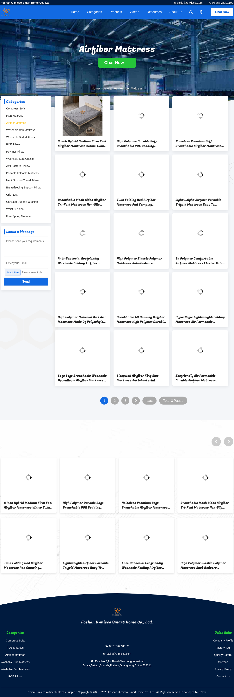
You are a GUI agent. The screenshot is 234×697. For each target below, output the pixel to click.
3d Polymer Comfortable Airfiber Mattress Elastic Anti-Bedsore (200, 261)
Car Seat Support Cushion (22, 201)
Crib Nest (11, 194)
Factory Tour (223, 647)
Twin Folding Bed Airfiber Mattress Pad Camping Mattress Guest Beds (136, 202)
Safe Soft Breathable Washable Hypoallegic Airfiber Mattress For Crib (82, 378)
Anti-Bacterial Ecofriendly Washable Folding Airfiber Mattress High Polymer (78, 261)
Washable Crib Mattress (20, 130)
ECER (202, 692)
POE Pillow (13, 144)
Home (75, 12)
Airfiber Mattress (16, 122)
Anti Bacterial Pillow (18, 166)
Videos (134, 12)
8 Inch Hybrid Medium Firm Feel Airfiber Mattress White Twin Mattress (82, 143)
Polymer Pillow (15, 151)
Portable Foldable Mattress (22, 173)
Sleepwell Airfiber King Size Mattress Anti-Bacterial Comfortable (138, 378)
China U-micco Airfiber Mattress (47, 692)
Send (26, 281)
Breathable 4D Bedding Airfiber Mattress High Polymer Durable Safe (141, 319)
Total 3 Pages (173, 401)
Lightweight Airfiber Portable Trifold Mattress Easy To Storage (198, 202)
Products (116, 12)
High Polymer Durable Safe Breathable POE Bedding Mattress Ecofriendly (137, 143)
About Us (175, 12)
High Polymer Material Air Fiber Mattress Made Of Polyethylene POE (82, 319)
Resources (154, 12)
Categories (94, 12)
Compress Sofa (15, 108)
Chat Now (222, 12)
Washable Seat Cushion (20, 158)
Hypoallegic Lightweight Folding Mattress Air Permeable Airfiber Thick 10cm (200, 319)
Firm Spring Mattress (18, 216)
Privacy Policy (223, 669)
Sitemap (223, 662)
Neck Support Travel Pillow (22, 180)
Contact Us (223, 676)
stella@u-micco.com (189, 2)
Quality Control (223, 654)
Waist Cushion (15, 209)
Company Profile (223, 640)
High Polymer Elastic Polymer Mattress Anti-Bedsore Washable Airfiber (139, 261)
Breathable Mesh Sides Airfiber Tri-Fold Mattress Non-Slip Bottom (82, 202)
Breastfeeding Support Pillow (23, 187)
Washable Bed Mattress (20, 137)
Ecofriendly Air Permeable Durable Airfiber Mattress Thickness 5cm (196, 378)
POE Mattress (14, 115)
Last (149, 401)
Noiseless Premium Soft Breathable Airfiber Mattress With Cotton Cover (198, 143)
